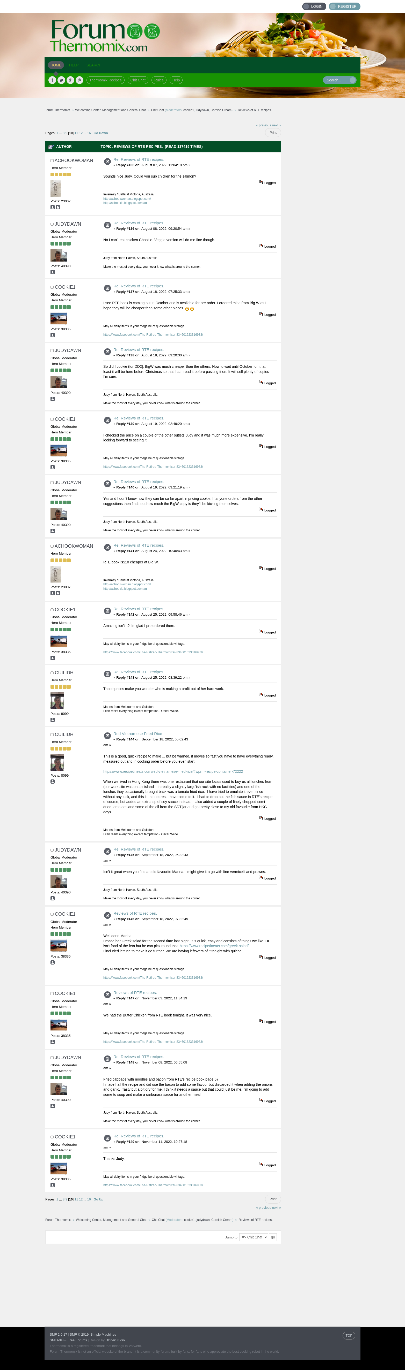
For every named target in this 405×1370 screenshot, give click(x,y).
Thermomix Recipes (105, 80)
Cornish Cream (221, 110)
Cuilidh (64, 672)
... (61, 133)
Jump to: (231, 1237)
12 (81, 133)
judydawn (202, 110)
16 (89, 133)
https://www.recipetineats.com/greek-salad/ (214, 946)
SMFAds (56, 1340)
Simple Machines (103, 1334)
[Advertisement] (321, 197)
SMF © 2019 (79, 1334)
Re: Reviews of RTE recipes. (138, 159)
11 (76, 133)
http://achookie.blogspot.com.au (125, 203)
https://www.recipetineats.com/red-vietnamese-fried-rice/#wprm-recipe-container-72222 (173, 771)
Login (317, 6)
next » (276, 125)
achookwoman (74, 160)
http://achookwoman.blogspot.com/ (127, 199)
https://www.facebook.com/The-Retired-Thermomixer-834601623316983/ (153, 334)
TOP (348, 1335)
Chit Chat (138, 80)
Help (176, 80)
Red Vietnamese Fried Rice (137, 733)
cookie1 (188, 110)
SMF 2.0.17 (58, 1334)
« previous (263, 125)
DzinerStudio (115, 1340)
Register (347, 6)
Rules (159, 80)
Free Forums (77, 1340)
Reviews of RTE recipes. (135, 913)
